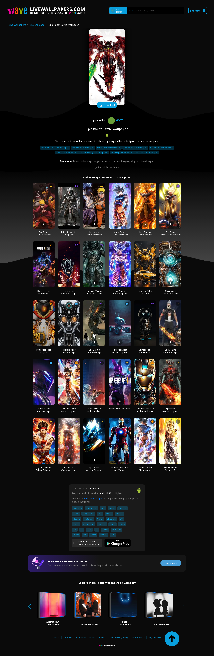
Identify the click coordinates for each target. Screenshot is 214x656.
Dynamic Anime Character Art (145, 468)
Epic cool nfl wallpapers (67, 152)
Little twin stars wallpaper (146, 152)
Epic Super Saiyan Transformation (170, 233)
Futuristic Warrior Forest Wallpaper (94, 292)
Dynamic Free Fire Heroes (43, 292)
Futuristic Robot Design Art (43, 351)
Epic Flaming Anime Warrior (145, 233)
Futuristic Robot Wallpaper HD (145, 351)
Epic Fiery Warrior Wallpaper (170, 410)
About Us (67, 637)
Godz (115, 120)
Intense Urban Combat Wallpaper (94, 410)
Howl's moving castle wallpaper (94, 152)
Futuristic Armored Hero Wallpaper (119, 468)
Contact (56, 637)
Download (107, 105)
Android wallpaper (93, 498)
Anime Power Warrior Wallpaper (120, 233)
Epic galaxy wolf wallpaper (108, 147)
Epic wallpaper (37, 24)
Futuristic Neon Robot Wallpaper (43, 410)
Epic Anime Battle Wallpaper (43, 233)
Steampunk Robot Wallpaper (170, 292)
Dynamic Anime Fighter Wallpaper (44, 468)
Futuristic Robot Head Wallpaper (69, 351)
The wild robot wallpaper (83, 147)
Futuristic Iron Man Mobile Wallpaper (145, 410)
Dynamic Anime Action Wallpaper (69, 410)
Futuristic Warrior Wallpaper (69, 233)
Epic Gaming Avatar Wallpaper (170, 351)
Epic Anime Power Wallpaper (120, 292)
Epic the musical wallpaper (135, 147)
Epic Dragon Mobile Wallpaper (94, 351)
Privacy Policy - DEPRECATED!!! (130, 637)
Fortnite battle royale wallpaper (55, 147)
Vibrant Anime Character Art (170, 468)
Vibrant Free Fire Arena (119, 408)
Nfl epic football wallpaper (161, 147)
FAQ (150, 637)
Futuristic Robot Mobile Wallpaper (120, 351)
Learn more (171, 563)
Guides (157, 637)
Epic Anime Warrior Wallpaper (69, 292)
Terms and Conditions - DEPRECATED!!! (93, 637)
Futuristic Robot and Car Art (145, 292)
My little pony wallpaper (121, 152)
